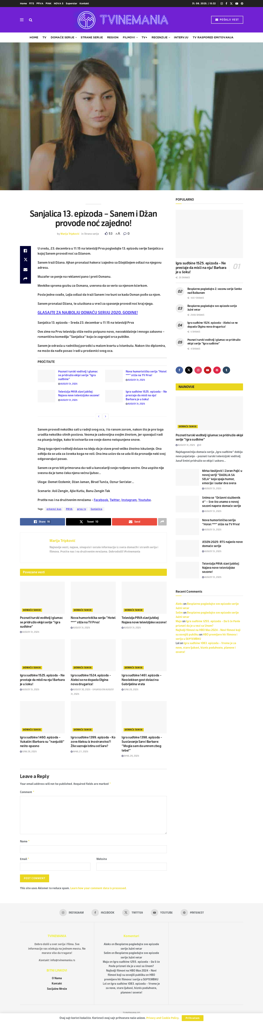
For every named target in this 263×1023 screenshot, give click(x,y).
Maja (179, 621)
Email (25, 860)
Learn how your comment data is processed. (98, 889)
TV (44, 37)
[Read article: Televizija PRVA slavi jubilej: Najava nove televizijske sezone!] (46, 396)
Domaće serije (62, 37)
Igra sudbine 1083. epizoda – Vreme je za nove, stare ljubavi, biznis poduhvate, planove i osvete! (206, 648)
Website (101, 860)
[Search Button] (30, 20)
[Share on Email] (25, 269)
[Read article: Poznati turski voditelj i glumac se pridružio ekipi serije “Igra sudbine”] (46, 376)
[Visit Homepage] (122, 20)
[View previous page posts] (99, 416)
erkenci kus (54, 509)
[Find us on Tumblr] (226, 370)
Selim (179, 612)
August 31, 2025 (68, 383)
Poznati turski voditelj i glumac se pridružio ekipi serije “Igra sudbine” (78, 375)
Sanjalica (96, 509)
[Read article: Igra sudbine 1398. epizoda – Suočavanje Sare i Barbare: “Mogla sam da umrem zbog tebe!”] (144, 717)
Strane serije (92, 37)
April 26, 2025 (130, 755)
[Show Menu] (21, 19)
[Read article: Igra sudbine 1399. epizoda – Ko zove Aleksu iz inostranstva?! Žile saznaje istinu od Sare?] (93, 717)
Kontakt (84, 3)
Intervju (181, 37)
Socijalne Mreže (57, 990)
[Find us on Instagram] (198, 370)
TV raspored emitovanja (213, 37)
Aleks (179, 604)
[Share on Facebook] (25, 250)
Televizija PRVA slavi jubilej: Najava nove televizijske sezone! (221, 568)
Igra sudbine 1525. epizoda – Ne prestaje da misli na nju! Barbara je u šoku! (146, 395)
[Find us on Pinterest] (217, 370)
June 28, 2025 (130, 689)
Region (112, 37)
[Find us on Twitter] (189, 370)
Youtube (144, 500)
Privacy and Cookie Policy (162, 1018)
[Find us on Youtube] (207, 370)
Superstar (71, 3)
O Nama (57, 980)
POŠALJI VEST (227, 19)
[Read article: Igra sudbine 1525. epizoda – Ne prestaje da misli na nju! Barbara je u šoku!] (114, 396)
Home (23, 3)
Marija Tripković (70, 233)
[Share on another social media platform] (25, 279)
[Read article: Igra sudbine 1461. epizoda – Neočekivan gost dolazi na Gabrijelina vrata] (144, 655)
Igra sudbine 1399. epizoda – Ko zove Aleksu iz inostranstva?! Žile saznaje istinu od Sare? (93, 741)
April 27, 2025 (79, 751)
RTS (31, 3)
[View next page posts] (105, 416)
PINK (49, 3)
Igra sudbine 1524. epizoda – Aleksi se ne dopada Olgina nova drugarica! (91, 679)
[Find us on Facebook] (179, 370)
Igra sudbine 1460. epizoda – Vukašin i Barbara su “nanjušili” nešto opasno (42, 741)
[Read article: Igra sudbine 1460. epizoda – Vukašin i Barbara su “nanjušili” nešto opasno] (42, 717)
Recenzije (159, 37)
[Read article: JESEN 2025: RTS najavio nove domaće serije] (187, 548)
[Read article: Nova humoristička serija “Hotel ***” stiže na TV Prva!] (114, 376)
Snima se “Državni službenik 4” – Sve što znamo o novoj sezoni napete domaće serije (221, 502)
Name (25, 842)
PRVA (39, 3)
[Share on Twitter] (25, 260)
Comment (27, 792)
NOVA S (58, 3)
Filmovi (129, 37)
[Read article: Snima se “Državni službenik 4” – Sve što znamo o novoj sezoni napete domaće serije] (187, 504)
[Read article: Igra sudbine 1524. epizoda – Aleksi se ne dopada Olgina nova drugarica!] (93, 655)
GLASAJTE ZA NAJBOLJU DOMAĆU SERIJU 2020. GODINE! (88, 312)
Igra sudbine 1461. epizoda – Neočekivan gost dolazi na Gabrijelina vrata (141, 679)
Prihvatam (193, 1018)
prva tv (81, 509)
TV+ (144, 37)
